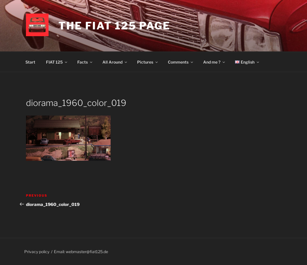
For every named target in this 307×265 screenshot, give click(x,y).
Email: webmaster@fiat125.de (81, 251)
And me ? (214, 62)
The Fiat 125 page (114, 25)
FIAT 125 (57, 62)
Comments (181, 62)
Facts (85, 62)
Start (30, 62)
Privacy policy (36, 251)
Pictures (148, 62)
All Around (115, 62)
